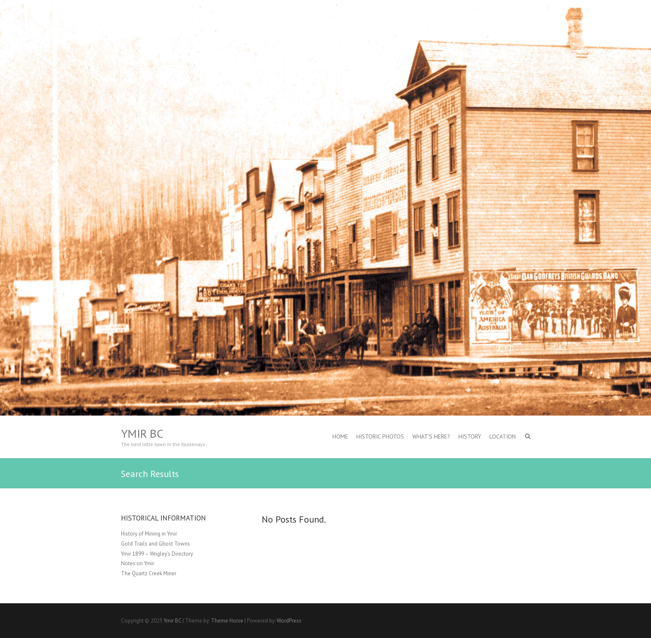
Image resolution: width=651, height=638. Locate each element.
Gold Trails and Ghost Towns (155, 543)
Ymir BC (142, 433)
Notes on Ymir (137, 563)
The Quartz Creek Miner (148, 573)
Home (340, 436)
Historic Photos (380, 436)
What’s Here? (431, 436)
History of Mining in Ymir (149, 533)
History (469, 436)
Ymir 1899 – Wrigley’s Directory (157, 553)
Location (502, 436)
